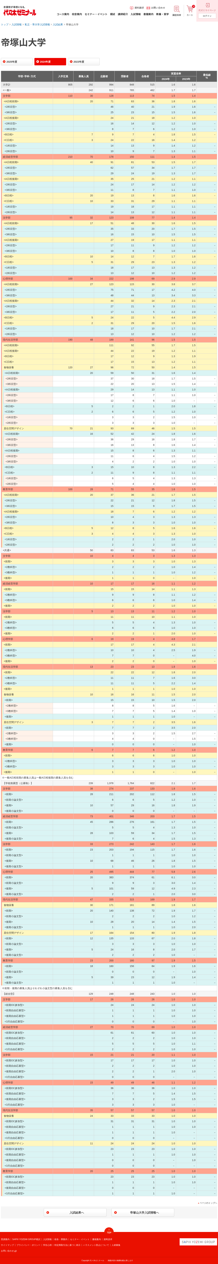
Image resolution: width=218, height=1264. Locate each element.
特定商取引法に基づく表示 (67, 1245)
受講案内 (5, 1239)
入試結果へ (77, 1212)
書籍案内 (96, 1239)
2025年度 (11, 61)
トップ (4, 24)
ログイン (207, 15)
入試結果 (58, 24)
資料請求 (108, 1239)
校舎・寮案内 (60, 1239)
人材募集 (116, 1245)
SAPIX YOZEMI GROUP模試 (26, 1239)
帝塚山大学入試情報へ (144, 1212)
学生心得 (47, 1245)
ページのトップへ (208, 1203)
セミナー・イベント (80, 1239)
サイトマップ (7, 1245)
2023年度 (79, 61)
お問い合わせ (7, 1251)
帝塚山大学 (72, 24)
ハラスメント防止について (96, 1245)
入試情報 (17, 24)
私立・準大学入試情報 (37, 24)
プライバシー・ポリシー (28, 1245)
